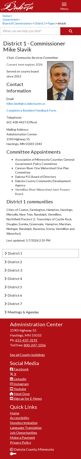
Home (6, 16)
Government (10, 19)
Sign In (15, 454)
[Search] (70, 31)
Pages (51, 23)
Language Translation (26, 428)
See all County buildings (27, 355)
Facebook (19, 369)
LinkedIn (18, 379)
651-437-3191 (26, 340)
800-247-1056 (35, 345)
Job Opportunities (23, 432)
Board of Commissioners (17, 23)
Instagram (19, 384)
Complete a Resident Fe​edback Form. (31, 110)
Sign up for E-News (26, 398)
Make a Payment (22, 437)
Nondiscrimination (24, 423)
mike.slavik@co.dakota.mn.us (25, 103)
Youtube (18, 389)
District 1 (40, 23)
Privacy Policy (20, 442)
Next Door (20, 394)
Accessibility (19, 418)
